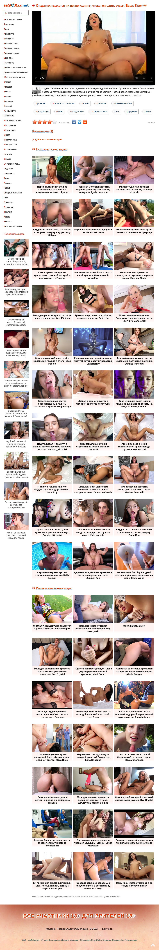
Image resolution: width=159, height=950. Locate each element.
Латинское (9, 115)
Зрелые (7, 82)
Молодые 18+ (10, 144)
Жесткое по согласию (14, 77)
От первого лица (12, 164)
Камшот (7, 91)
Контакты (107, 928)
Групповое (9, 62)
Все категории (13, 19)
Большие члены (11, 53)
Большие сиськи (12, 48)
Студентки (8, 207)
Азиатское (9, 24)
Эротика (8, 221)
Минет (7, 135)
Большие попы (11, 43)
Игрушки (8, 87)
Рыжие (7, 188)
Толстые (8, 212)
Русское (8, 183)
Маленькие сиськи (12, 120)
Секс (6, 197)
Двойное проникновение (15, 67)
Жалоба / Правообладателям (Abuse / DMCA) (72, 928)
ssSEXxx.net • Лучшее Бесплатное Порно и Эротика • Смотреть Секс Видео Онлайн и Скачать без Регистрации (82, 940)
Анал (6, 29)
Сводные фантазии (13, 192)
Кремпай (8, 106)
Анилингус (9, 34)
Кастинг (7, 96)
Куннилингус (10, 111)
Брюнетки (8, 58)
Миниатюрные (10, 139)
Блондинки (9, 38)
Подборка (8, 168)
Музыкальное (10, 149)
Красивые (8, 101)
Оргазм (7, 159)
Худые (7, 216)
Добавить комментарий (48, 139)
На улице (8, 154)
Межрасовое (10, 130)
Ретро (6, 178)
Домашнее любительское (16, 72)
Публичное (9, 173)
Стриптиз (8, 202)
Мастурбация (10, 125)
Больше (137, 95)
